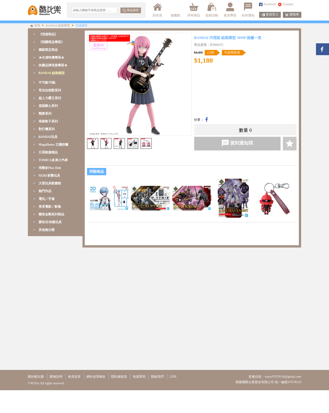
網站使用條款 (96, 399)
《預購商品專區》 (51, 42)
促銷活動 (211, 10)
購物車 (292, 15)
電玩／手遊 (47, 336)
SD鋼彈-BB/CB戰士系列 (56, 112)
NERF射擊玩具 (49, 313)
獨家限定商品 (48, 50)
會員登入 (270, 15)
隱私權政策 (119, 399)
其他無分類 (47, 367)
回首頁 (157, 10)
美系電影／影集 (50, 344)
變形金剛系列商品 (51, 352)
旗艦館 (175, 10)
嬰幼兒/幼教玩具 (50, 359)
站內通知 (248, 10)
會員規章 (74, 399)
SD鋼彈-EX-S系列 (51, 104)
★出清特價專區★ (51, 57)
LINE (173, 399)
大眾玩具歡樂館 (50, 321)
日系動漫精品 (48, 290)
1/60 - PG (45, 135)
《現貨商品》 (48, 34)
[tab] (55, 42)
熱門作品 (45, 328)
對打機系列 (47, 266)
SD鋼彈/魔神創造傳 (53, 88)
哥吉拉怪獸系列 (50, 228)
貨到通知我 (237, 143)
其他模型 (45, 197)
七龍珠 (44, 189)
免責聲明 (139, 399)
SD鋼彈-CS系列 (50, 96)
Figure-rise (46, 174)
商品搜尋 (131, 10)
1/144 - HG (46, 158)
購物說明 (56, 399)
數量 (243, 130)
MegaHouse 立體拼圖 (53, 282)
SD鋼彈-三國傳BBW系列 (56, 119)
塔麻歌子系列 (48, 259)
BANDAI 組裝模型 (52, 73)
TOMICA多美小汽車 (53, 297)
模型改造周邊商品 (52, 212)
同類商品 (96, 171)
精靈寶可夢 (47, 181)
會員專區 (230, 10)
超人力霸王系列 (50, 235)
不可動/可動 (47, 220)
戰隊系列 (45, 251)
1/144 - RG (46, 150)
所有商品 (193, 10)
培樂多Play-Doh (50, 305)
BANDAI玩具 (48, 274)
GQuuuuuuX (47, 81)
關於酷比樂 (36, 399)
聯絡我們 (157, 399)
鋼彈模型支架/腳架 (52, 204)
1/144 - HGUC (48, 166)
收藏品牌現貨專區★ (53, 65)
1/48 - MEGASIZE (51, 127)
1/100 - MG (46, 143)
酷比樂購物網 (44, 10)
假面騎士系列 (48, 243)
